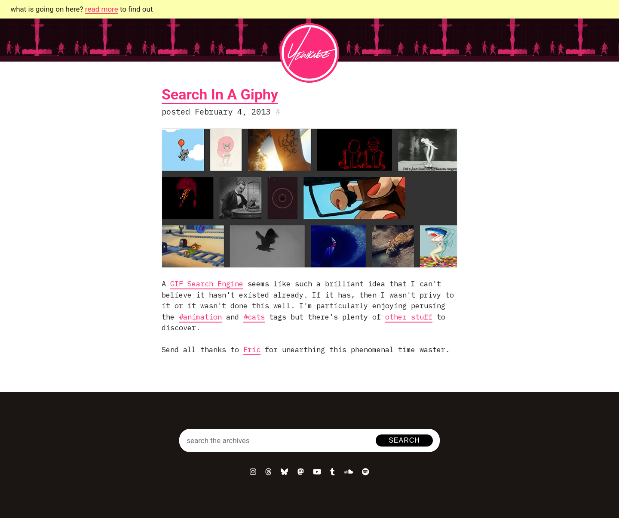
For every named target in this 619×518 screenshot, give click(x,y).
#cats (254, 317)
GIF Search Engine (206, 283)
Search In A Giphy (220, 94)
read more (101, 9)
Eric (251, 349)
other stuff (408, 317)
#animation (200, 317)
